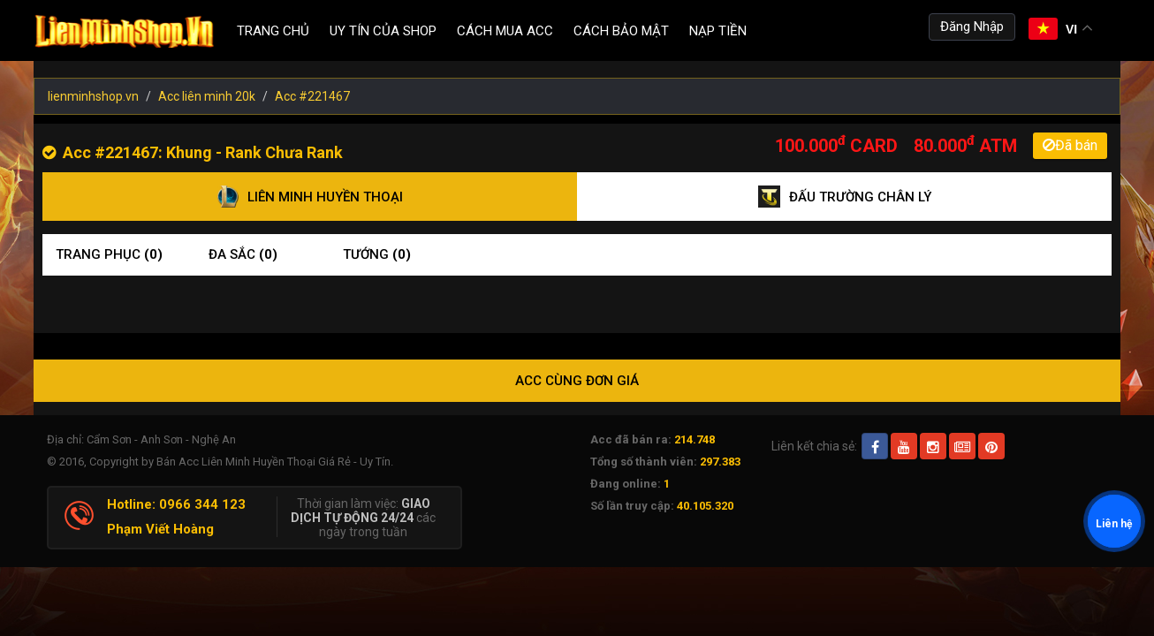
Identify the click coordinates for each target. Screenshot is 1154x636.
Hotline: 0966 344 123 (176, 504)
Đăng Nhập (972, 26)
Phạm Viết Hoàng (160, 529)
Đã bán (1070, 145)
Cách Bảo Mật (621, 31)
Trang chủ (273, 31)
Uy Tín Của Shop (383, 31)
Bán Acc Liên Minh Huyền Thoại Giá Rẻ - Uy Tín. (274, 461)
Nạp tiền (718, 31)
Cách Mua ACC (505, 31)
